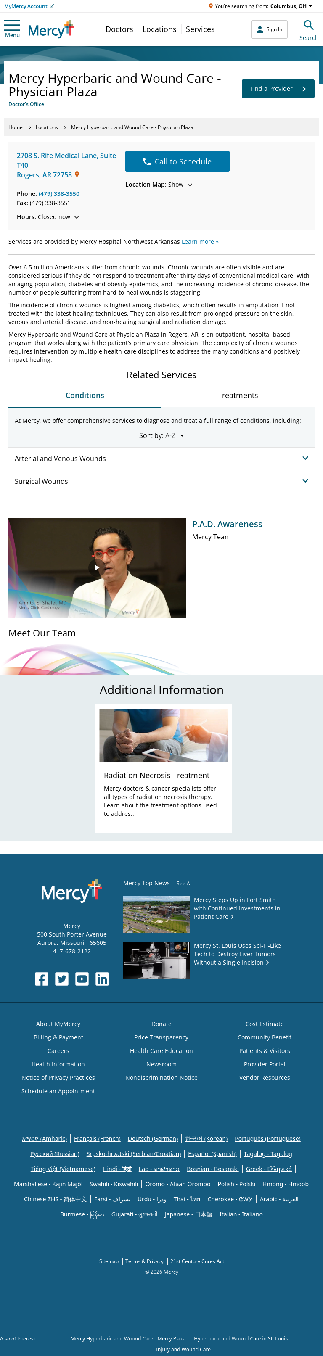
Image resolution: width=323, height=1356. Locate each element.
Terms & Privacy (145, 1261)
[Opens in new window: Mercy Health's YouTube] (82, 979)
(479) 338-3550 (59, 194)
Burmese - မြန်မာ (82, 1214)
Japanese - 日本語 (188, 1214)
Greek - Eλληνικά (269, 1169)
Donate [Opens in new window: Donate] (161, 1024)
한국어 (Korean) (206, 1138)
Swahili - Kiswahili (114, 1184)
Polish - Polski (236, 1184)
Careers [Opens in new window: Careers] (58, 1051)
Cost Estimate (265, 1024)
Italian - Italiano (241, 1214)
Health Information (58, 1064)
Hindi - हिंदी (117, 1169)
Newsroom (161, 1064)
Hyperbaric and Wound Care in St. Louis (241, 1338)
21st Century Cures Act (197, 1261)
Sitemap (109, 1261)
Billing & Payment (58, 1037)
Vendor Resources (264, 1078)
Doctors (119, 29)
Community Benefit (264, 1037)
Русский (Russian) (54, 1154)
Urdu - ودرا (152, 1199)
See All (185, 883)
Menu (12, 29)
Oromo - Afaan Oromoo (177, 1184)
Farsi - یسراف (112, 1199)
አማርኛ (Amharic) (44, 1138)
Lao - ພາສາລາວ (159, 1169)
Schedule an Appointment (58, 1091)
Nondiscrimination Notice (161, 1078)
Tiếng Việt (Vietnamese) (63, 1169)
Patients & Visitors (264, 1051)
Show (158, 184)
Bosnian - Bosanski (212, 1169)
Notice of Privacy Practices (58, 1078)
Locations (160, 29)
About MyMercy (58, 1024)
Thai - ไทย (187, 1199)
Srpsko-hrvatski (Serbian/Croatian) (134, 1154)
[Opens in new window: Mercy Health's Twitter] (62, 979)
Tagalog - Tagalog (268, 1154)
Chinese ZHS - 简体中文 (55, 1199)
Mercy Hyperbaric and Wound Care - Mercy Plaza (128, 1338)
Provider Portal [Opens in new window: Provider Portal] (265, 1064)
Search (309, 29)
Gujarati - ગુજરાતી (134, 1214)
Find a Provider (278, 88)
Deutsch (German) (153, 1138)
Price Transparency (161, 1037)
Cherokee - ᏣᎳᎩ (229, 1199)
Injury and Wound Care (183, 1349)
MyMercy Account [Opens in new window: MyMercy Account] (26, 6)
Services (200, 29)
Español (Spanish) (212, 1154)
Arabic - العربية (279, 1199)
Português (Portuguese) (268, 1138)
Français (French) (97, 1138)
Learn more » (200, 241)
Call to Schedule (177, 161)
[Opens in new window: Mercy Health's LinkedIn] (102, 979)
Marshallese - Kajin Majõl (48, 1184)
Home (15, 127)
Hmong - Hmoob (285, 1184)
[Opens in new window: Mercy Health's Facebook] (41, 979)
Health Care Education (161, 1051)
